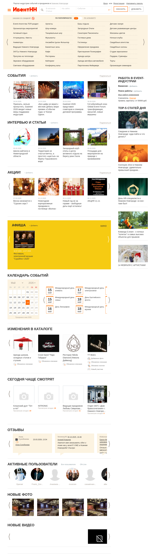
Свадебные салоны (118, 47)
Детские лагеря (116, 24)
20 (19, 307)
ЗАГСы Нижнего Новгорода (25, 52)
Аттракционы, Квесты (22, 38)
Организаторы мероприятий (25, 28)
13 (19, 302)
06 (19, 297)
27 (19, 313)
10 (36, 297)
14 (23, 302)
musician (72, 484)
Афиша (19, 225)
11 (10, 302)
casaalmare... (90, 484)
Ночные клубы (116, 38)
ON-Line (83, 464)
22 (27, 307)
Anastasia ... (55, 484)
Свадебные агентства (119, 42)
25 (10, 313)
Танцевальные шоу (53, 33)
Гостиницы (82, 42)
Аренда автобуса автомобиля (91, 61)
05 (15, 297)
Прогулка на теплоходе (23, 56)
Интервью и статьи (27, 122)
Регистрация (118, 3)
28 (23, 313)
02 (32, 292)
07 (23, 297)
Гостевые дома (84, 38)
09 (32, 297)
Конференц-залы (52, 65)
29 (27, 313)
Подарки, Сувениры (118, 56)
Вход (105, 3)
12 (15, 302)
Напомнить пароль (134, 3)
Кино (104, 226)
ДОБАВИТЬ (136, 9)
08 (27, 297)
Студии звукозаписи (118, 52)
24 (36, 307)
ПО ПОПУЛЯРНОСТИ (63, 18)
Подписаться (105, 76)
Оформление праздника (88, 47)
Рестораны (50, 56)
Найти (41, 9)
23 (32, 307)
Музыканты (50, 38)
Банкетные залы (52, 47)
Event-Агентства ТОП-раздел (25, 24)
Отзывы (16, 430)
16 (32, 302)
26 (15, 313)
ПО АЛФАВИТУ (90, 18)
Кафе (47, 52)
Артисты (49, 24)
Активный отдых (20, 33)
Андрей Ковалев (64, 440)
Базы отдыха (83, 24)
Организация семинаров (120, 65)
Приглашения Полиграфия (89, 52)
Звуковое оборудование (23, 61)
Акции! (14, 172)
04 (10, 297)
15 (27, 302)
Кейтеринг (49, 61)
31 (36, 313)
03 (36, 292)
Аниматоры (18, 42)
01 (27, 292)
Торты (112, 61)
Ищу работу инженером (128, 95)
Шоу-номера (50, 28)
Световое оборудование (23, 65)
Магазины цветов (117, 33)
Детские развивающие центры (123, 28)
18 (10, 307)
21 (23, 307)
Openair (19, 484)
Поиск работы (125, 91)
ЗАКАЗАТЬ (121, 9)
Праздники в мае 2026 (23, 317)
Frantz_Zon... (37, 484)
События (17, 75)
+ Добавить (33, 76)
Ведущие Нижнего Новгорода (26, 47)
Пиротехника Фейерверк (88, 65)
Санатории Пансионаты (88, 33)
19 (15, 307)
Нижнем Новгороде (59, 3)
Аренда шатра (84, 56)
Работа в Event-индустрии (131, 79)
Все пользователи (68, 464)
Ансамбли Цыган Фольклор (57, 42)
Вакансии (123, 86)
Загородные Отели (86, 28)
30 (32, 313)
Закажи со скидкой (22, 18)
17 (36, 302)
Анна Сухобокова (22, 445)
